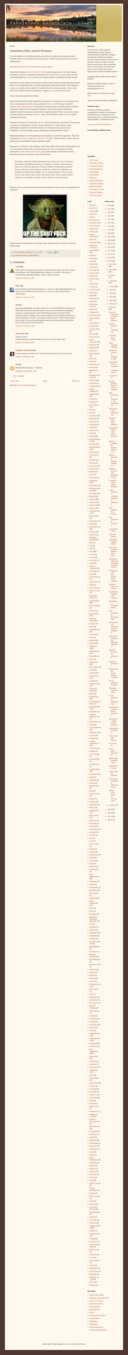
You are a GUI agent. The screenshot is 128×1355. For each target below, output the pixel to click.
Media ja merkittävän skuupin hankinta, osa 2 (113, 447)
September (113, 281)
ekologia (93, 367)
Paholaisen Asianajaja (23, 350)
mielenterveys (94, 810)
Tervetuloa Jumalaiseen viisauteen (99, 124)
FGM (91, 433)
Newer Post (14, 381)
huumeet (93, 502)
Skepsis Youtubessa (96, 181)
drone (92, 361)
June (111, 293)
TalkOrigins (94, 1321)
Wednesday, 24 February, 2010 (26, 371)
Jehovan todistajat (93, 567)
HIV (91, 475)
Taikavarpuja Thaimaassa (113, 731)
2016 (109, 240)
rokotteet (93, 1019)
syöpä (92, 1137)
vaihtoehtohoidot (33, 255)
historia (92, 469)
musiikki (93, 832)
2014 (109, 247)
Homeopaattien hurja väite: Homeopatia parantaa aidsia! (31, 67)
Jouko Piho (93, 582)
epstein (92, 399)
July (111, 290)
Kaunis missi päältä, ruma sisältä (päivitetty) (113, 433)
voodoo (92, 1265)
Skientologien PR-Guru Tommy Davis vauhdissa (113, 576)
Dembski (93, 348)
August (112, 286)
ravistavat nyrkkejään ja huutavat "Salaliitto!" (37, 138)
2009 (109, 809)
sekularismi (94, 1083)
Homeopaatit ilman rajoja (35, 151)
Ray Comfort (94, 989)
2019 (109, 230)
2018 (109, 233)
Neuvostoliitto (94, 844)
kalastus (92, 611)
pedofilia (93, 898)
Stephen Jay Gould (94, 1115)
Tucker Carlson (95, 1196)
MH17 (92, 808)
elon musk (93, 383)
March (111, 304)
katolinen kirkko (93, 620)
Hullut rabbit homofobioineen (113, 760)
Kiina (91, 637)
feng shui (93, 430)
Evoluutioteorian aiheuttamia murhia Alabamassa (113, 628)
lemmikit (93, 738)
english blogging (93, 390)
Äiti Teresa (93, 220)
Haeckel (92, 463)
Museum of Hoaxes (96, 166)
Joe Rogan (93, 571)
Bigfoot (92, 309)
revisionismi (94, 1000)
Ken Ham (93, 634)
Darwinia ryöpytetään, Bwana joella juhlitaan (113, 316)
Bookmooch (94, 315)
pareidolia (93, 890)
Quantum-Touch (95, 964)
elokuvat (93, 380)
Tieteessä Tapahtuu (96, 192)
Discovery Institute (96, 1304)
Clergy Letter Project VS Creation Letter (113, 795)
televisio (92, 1172)
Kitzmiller (93, 656)
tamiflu (92, 1155)
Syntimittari (94, 1131)
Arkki (92, 261)
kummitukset (94, 697)
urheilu (92, 1217)
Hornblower (94, 493)
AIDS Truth (94, 160)
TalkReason (94, 1324)
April (111, 300)
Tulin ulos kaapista (112, 535)
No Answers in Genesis (98, 1315)
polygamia (93, 936)
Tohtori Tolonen (95, 1183)
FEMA (92, 427)
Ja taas (92, 557)
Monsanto (93, 823)
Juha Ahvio (93, 588)
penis (91, 911)
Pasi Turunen (94, 893)
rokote (92, 1016)
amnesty (92, 232)
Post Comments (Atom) (27, 385)
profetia (92, 939)
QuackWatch (94, 175)
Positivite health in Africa (36, 72)
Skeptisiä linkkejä (96, 186)
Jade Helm (93, 560)
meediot (92, 802)
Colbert (92, 326)
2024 (109, 212)
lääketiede (93, 732)
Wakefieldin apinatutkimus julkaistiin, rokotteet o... (113, 641)
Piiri (91, 924)
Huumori (93, 505)
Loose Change (94, 754)
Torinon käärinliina (93, 1189)
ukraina (92, 1204)
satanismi (93, 1064)
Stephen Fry (94, 1111)
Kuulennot (93, 712)
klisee (92, 659)
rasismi (92, 981)
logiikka (92, 751)
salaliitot (93, 1043)
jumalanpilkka (94, 601)
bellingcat (93, 298)
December (113, 264)
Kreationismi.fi (95, 1310)
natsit (91, 841)
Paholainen (93, 881)
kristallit (92, 681)
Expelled (93, 419)
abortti (92, 208)
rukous (92, 1027)
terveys (92, 1177)
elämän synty (94, 370)
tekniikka (93, 1163)
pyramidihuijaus (95, 959)
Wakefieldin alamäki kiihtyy (113, 542)
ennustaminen (94, 394)
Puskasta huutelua (93, 956)
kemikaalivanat (95, 629)
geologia (93, 444)
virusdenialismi (95, 1260)
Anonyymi (93, 242)
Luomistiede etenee (113, 530)
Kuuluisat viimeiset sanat (95, 716)
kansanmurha (94, 614)
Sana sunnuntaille (94, 1050)
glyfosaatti (93, 452)
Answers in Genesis (93, 246)
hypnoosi (93, 508)
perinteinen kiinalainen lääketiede (93, 919)
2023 (109, 216)
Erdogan (92, 402)
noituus (92, 852)
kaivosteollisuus (95, 606)
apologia (93, 258)
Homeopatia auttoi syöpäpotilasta (113, 412)
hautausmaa (94, 466)
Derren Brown (94, 354)
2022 (109, 219)
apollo (92, 255)
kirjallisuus (93, 646)
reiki (91, 994)
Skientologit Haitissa (113, 767)
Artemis (92, 264)
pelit (91, 908)
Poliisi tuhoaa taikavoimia (113, 752)
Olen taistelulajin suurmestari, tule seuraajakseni (113, 399)
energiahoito (94, 386)
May (111, 297)
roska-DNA (94, 1025)
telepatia (92, 1169)
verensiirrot (94, 1242)
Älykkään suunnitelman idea (99, 1298)
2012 (91, 205)
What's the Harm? (96, 195)
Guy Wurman (94, 455)
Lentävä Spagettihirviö (94, 742)
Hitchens (93, 472)
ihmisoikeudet (94, 516)
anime (92, 239)
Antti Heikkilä (95, 250)
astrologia (93, 270)
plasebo (92, 930)
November (113, 270)
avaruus (92, 287)
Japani (92, 563)
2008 (109, 813)
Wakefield (93, 1268)
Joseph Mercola (95, 577)
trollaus (92, 1193)
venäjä (92, 1239)
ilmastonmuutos (95, 527)
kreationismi (94, 676)
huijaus (92, 496)
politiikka (93, 933)
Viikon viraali (94, 1250)
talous (92, 1152)
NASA (92, 835)
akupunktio (93, 223)
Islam (91, 551)
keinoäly (93, 624)
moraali (92, 826)
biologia (92, 312)
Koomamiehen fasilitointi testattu (113, 604)
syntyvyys (93, 1134)
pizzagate (93, 927)
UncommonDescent (96, 1327)
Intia (91, 543)
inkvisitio (93, 535)
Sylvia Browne (95, 1126)
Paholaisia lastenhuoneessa (113, 690)
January (112, 805)
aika (91, 217)
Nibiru (92, 849)
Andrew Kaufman (93, 236)
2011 (109, 258)
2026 (109, 205)
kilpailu (92, 640)
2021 (109, 223)
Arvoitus (93, 267)
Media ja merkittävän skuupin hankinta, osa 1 (113, 460)
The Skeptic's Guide (97, 189)
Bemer (92, 301)
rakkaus (92, 972)
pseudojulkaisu (95, 946)
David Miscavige (93, 341)
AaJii (17, 267)
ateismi (92, 273)
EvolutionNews (95, 1307)
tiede (91, 1180)
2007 (109, 816)
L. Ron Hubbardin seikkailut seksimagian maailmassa (113, 497)
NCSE (92, 1313)
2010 (109, 261)
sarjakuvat (93, 1061)
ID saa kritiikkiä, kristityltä (113, 683)
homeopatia (18, 255)
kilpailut (92, 643)
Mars (91, 791)
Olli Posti (93, 866)
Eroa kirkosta (94, 405)
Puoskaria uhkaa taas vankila (113, 586)
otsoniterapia (94, 869)
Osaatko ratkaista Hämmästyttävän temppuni (113, 385)
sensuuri (92, 1086)
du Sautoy (93, 364)
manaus (92, 783)
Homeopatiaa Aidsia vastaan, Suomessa (113, 722)
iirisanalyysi (94, 521)
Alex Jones (93, 226)
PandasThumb (94, 1318)
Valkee (92, 1231)
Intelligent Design (93, 539)
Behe (91, 295)
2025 (109, 209)
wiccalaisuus (94, 1271)
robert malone (94, 1011)
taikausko (93, 1146)
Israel (91, 554)
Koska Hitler (94, 667)
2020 (109, 226)
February (112, 307)
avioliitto (93, 290)
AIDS (92, 214)
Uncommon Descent (94, 1208)
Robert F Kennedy (93, 1007)
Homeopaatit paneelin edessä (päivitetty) (113, 711)
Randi (92, 975)
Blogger (82, 1344)
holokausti (93, 478)
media (92, 799)
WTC (91, 1282)
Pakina (92, 884)
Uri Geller (93, 1220)
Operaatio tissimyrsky (113, 664)
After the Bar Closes (97, 1295)
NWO (92, 858)
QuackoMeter (94, 172)
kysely (92, 724)
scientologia (94, 1070)
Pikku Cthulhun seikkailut (113, 345)
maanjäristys (94, 774)
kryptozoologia (95, 684)
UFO (91, 1201)
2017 (109, 237)
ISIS (91, 548)
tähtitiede (93, 1140)
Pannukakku (94, 887)
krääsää (92, 673)
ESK (91, 413)
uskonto (92, 1223)
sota (91, 1101)
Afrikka (92, 211)
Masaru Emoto (95, 794)
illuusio (92, 524)
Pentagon (93, 914)
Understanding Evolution (98, 1330)
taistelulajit (93, 1149)
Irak (91, 546)
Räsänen (92, 978)
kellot (92, 627)
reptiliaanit (93, 997)
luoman (67, 1344)
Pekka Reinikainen (94, 902)
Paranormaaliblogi (96, 169)
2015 (109, 244)
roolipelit (93, 1022)
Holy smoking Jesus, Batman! (113, 511)
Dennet (92, 351)
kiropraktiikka (94, 651)
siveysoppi (93, 1092)
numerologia (94, 855)
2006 (109, 820)
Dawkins (93, 345)
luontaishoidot (94, 759)
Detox (92, 359)
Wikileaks (93, 1274)
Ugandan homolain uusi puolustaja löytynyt (113, 473)
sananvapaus (94, 1056)
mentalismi (93, 805)
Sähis (17, 286)
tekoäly (92, 1166)
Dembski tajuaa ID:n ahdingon (113, 421)
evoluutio (93, 416)
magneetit (93, 780)
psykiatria (93, 952)
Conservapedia (95, 329)
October (112, 275)
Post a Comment (18, 376)
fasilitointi (93, 424)
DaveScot (93, 337)
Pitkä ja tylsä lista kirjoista (113, 738)
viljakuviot (93, 1254)
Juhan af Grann (95, 591)
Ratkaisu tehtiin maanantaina (21, 106)
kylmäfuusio (94, 722)
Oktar (92, 864)
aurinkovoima (94, 279)
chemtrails (93, 323)
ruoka (92, 1030)
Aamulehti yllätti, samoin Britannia (113, 484)
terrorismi (93, 1174)
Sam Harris (93, 1046)
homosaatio (94, 485)
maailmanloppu (95, 769)
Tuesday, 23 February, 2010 (24, 278)
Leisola (92, 735)
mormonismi (94, 829)
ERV (91, 410)
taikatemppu (94, 1143)
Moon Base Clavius (96, 163)
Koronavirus (94, 662)
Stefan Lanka (94, 1106)
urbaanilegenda (95, 1212)
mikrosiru (93, 820)
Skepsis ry (93, 178)
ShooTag (93, 1089)
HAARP (92, 460)
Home (45, 381)
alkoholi (92, 229)
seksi (91, 1075)
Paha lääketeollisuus (95, 875)
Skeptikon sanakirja (96, 184)
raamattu (93, 969)
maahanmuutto (95, 764)
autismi (92, 284)
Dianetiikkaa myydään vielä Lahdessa (113, 595)
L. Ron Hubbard (95, 727)
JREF (91, 585)
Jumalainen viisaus (93, 597)
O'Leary (92, 861)
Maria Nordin (94, 786)
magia (92, 777)
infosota (92, 532)
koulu (92, 670)
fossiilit (92, 436)
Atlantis (92, 276)
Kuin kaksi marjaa (93, 690)
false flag (93, 422)
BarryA (92, 292)
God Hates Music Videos (112, 338)
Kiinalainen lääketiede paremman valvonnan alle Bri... (113, 563)
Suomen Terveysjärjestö (95, 1120)
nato (91, 838)
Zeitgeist (93, 1285)
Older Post (76, 381)
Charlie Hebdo (95, 318)
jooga (91, 574)
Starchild (93, 1103)
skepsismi (93, 1098)
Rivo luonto (94, 1003)
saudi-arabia (94, 1067)
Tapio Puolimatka (93, 1159)
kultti (91, 694)
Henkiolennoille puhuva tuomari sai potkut (113, 673)
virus (91, 1257)
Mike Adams (94, 815)
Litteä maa (93, 748)
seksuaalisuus (94, 1078)
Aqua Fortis (19, 333)
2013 (109, 251)
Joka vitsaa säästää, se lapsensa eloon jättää (113, 551)
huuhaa (25, 255)
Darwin (92, 334)
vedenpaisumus (95, 1234)
